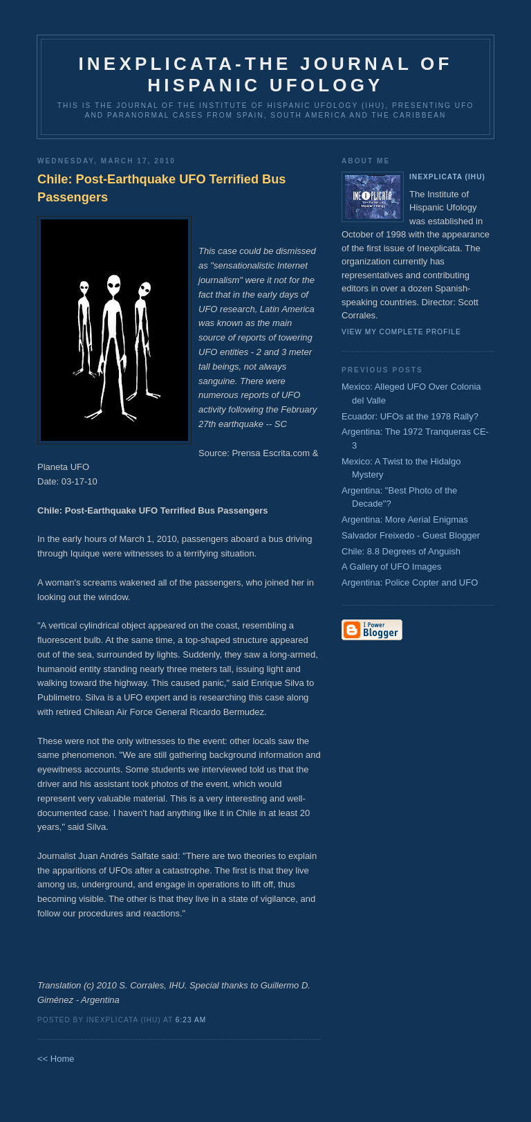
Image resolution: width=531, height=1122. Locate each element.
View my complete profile (401, 332)
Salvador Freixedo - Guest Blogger (411, 535)
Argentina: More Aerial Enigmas (405, 519)
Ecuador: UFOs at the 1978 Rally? (410, 416)
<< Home (55, 1058)
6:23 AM (191, 1020)
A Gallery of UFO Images (392, 566)
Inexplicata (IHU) (447, 177)
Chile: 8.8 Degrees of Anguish (401, 551)
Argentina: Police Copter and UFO (410, 582)
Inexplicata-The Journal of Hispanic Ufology (265, 74)
